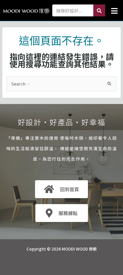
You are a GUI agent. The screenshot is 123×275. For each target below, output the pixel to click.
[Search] (99, 10)
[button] (114, 11)
